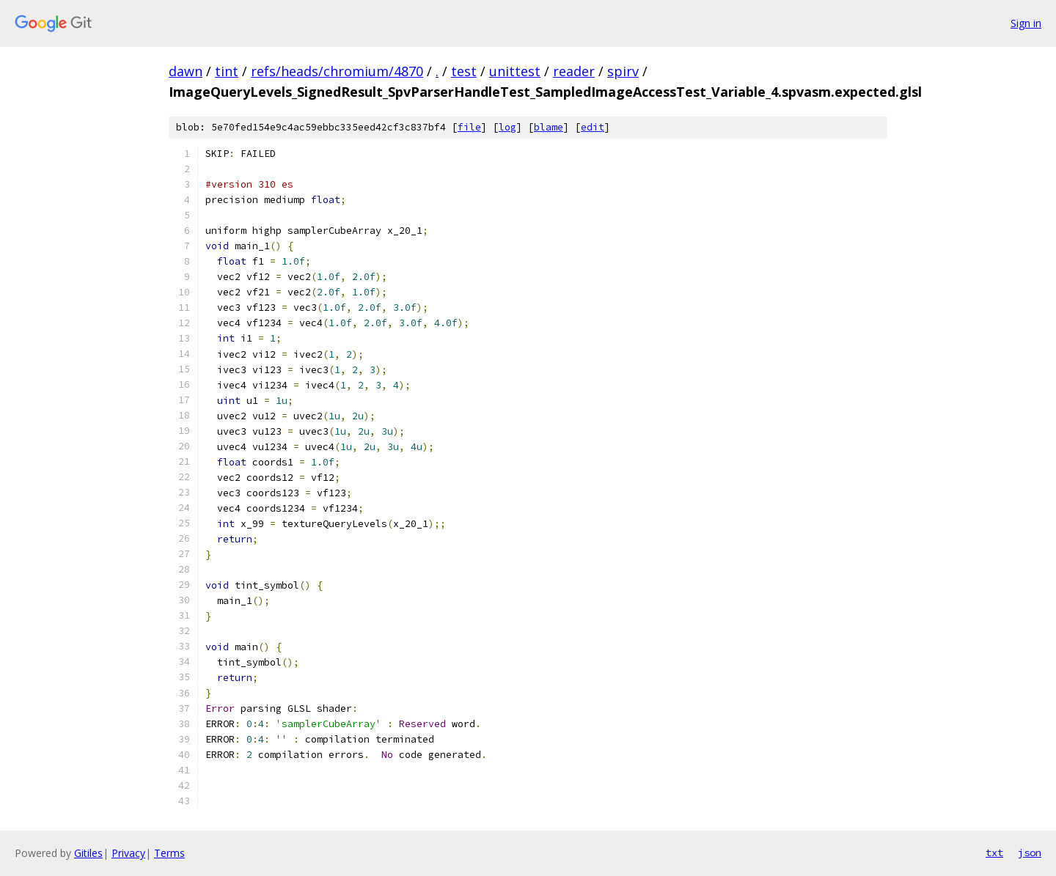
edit (592, 127)
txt (994, 852)
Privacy (128, 853)
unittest (514, 71)
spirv (623, 71)
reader (574, 71)
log (507, 127)
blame (548, 127)
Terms (169, 853)
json (1029, 852)
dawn (185, 71)
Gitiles (88, 853)
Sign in (1026, 23)
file (469, 127)
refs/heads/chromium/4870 (337, 71)
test (464, 71)
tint (226, 71)
